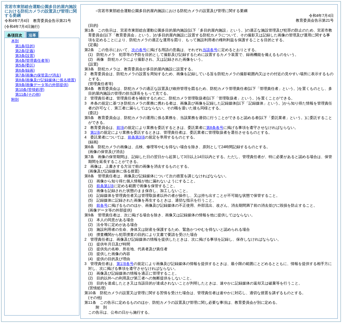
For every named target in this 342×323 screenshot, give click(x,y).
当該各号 (210, 50)
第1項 (95, 132)
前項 (120, 127)
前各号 (102, 205)
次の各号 (138, 50)
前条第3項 (136, 137)
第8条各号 (214, 127)
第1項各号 (125, 264)
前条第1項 (105, 186)
